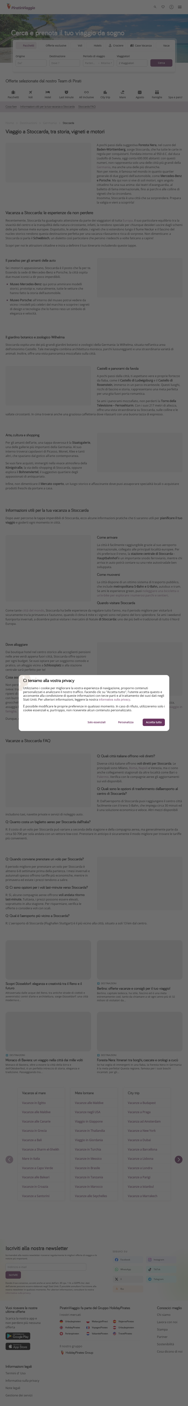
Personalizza (125, 722)
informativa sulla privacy (114, 699)
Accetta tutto (154, 722)
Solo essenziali (97, 722)
